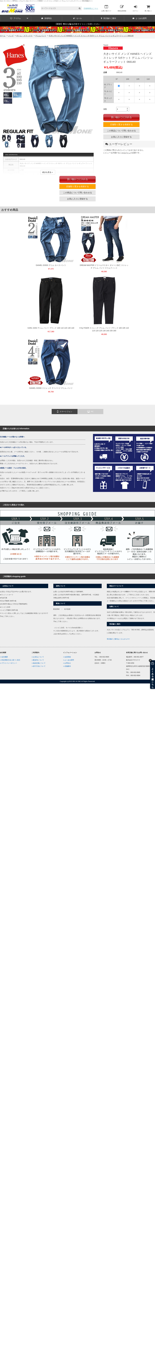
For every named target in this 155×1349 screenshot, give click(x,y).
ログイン (135, 8)
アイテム (19, 18)
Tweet (105, 45)
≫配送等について (38, 660)
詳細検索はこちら (91, 8)
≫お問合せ (67, 663)
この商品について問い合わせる (121, 131)
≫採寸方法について (38, 666)
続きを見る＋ (47, 172)
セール (77, 18)
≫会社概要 (4, 657)
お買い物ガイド (106, 8)
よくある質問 (139, 18)
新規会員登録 (122, 8)
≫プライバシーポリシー (8, 663)
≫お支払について (38, 657)
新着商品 (46, 18)
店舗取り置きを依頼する (121, 124)
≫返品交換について (38, 663)
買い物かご (148, 8)
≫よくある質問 (68, 660)
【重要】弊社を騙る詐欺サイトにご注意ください (77, 24)
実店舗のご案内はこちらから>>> (118, 639)
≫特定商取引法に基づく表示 (10, 660)
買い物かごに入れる (121, 117)
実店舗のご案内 (108, 18)
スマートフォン (64, 411)
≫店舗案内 (67, 666)
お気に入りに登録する (121, 137)
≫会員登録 (67, 657)
